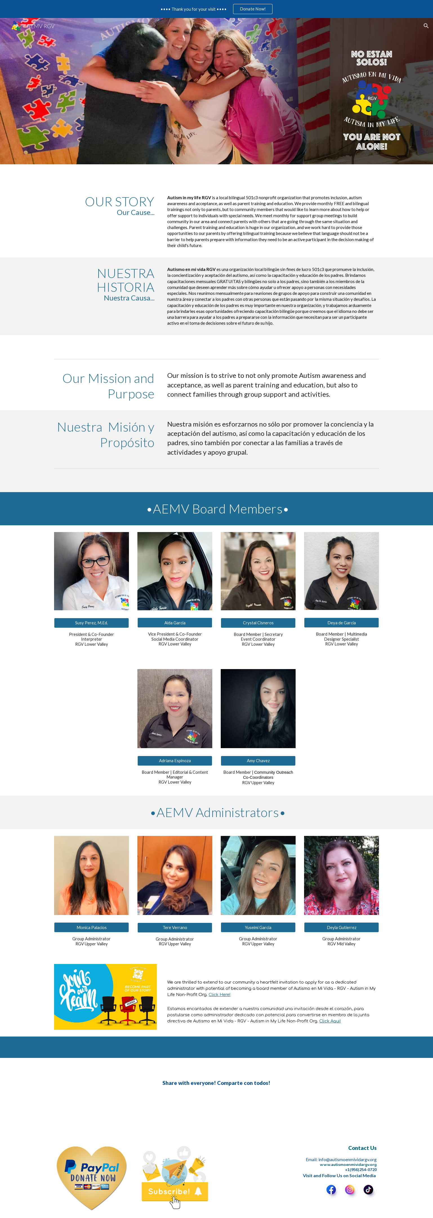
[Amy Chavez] (258, 760)
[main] (105, 205)
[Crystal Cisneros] (258, 622)
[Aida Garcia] (175, 622)
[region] (216, 9)
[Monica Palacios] (91, 927)
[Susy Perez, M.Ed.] (91, 622)
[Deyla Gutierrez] (341, 927)
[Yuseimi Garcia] (258, 927)
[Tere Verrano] (175, 927)
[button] (426, 26)
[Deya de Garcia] (341, 622)
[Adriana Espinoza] (175, 760)
